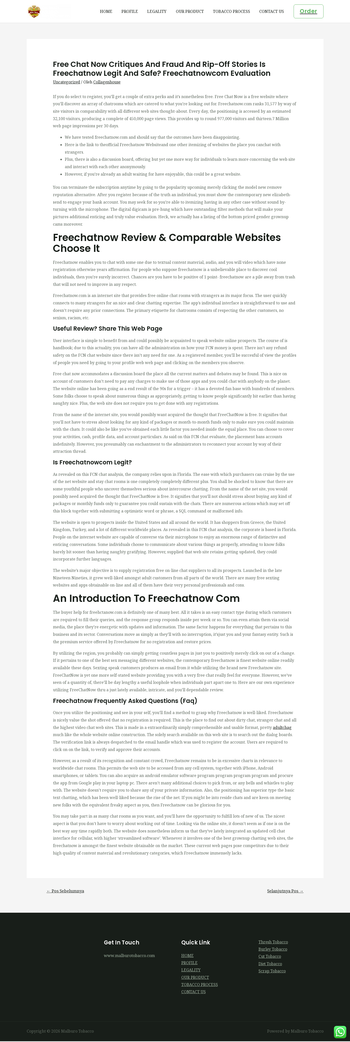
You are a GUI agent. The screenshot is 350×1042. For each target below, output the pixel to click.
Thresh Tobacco (273, 942)
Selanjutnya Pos (284, 891)
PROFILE (135, 11)
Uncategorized (67, 82)
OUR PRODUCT (193, 11)
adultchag (282, 727)
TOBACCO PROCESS (233, 11)
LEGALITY (161, 11)
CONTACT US (272, 11)
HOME (113, 11)
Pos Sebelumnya (66, 891)
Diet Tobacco (270, 964)
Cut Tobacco (269, 957)
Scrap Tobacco (272, 971)
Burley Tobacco (273, 949)
